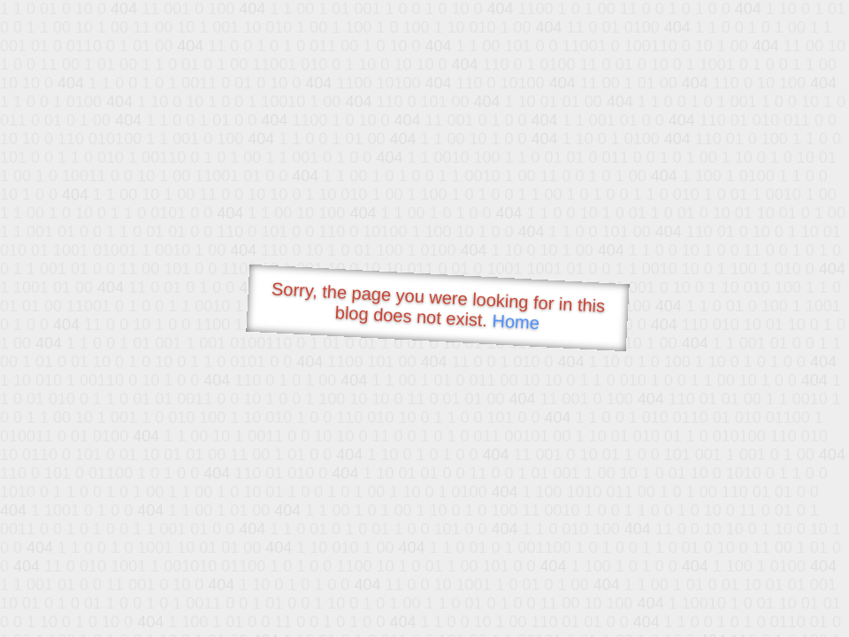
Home (515, 322)
